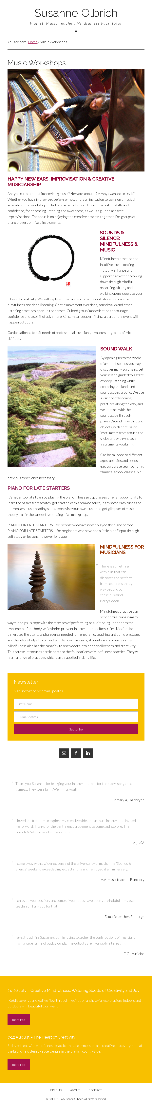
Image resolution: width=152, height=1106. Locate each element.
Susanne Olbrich (76, 12)
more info (18, 1019)
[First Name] (76, 704)
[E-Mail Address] (76, 716)
